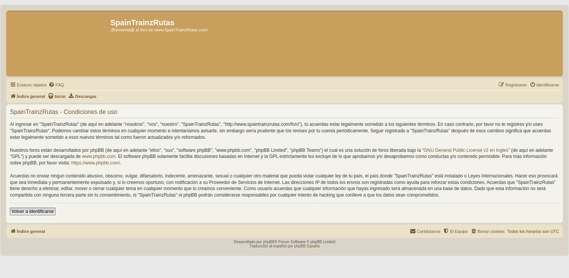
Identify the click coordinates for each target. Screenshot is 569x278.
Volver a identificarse (32, 211)
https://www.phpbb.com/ (95, 163)
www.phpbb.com (99, 156)
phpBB (269, 242)
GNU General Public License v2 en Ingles (466, 150)
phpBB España (307, 246)
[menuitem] (56, 84)
